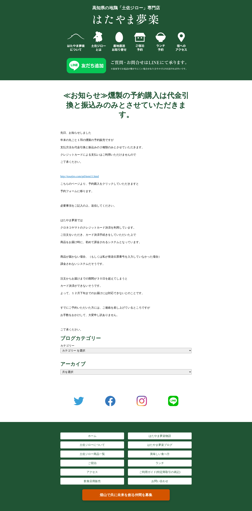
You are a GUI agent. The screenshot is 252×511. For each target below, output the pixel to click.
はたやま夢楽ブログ (159, 444)
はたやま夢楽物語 (160, 435)
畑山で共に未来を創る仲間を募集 (126, 495)
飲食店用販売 (92, 481)
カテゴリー (67, 345)
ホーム (92, 435)
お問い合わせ (159, 481)
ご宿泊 (92, 463)
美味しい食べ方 (160, 453)
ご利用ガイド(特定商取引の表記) (159, 472)
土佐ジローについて (92, 444)
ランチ (160, 463)
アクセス (92, 472)
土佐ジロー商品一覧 (92, 453)
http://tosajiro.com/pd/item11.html (79, 176)
